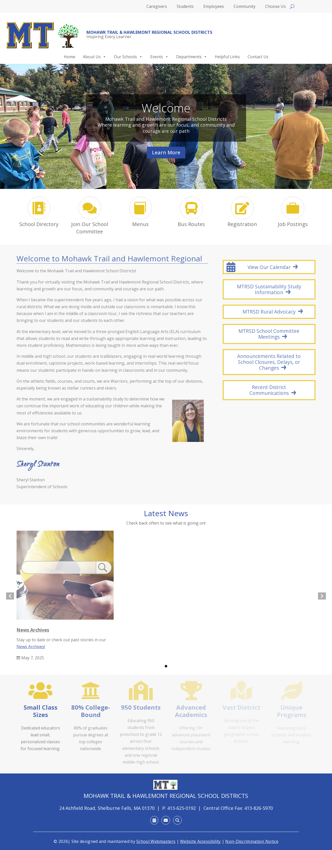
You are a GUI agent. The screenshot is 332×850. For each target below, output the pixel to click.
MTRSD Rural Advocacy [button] (269, 311)
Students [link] (185, 7)
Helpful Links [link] (227, 56)
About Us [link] (94, 56)
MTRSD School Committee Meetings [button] (268, 333)
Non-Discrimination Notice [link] (251, 841)
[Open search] (292, 6)
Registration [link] (242, 224)
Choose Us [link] (275, 7)
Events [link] (159, 56)
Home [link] (69, 56)
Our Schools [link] (128, 56)
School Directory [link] (38, 224)
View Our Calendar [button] (269, 267)
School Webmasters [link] (155, 841)
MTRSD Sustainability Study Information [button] (269, 289)
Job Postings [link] (293, 224)
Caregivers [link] (156, 7)
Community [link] (244, 7)
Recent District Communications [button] (269, 390)
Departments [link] (191, 56)
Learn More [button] (166, 152)
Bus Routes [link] (191, 224)
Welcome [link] (166, 108)
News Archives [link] (33, 630)
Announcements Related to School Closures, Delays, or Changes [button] (269, 362)
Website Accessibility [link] (200, 841)
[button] (166, 666)
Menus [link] (140, 224)
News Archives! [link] (31, 646)
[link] (43, 35)
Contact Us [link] (258, 56)
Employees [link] (213, 7)
